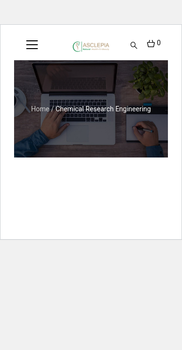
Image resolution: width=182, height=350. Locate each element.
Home (40, 109)
